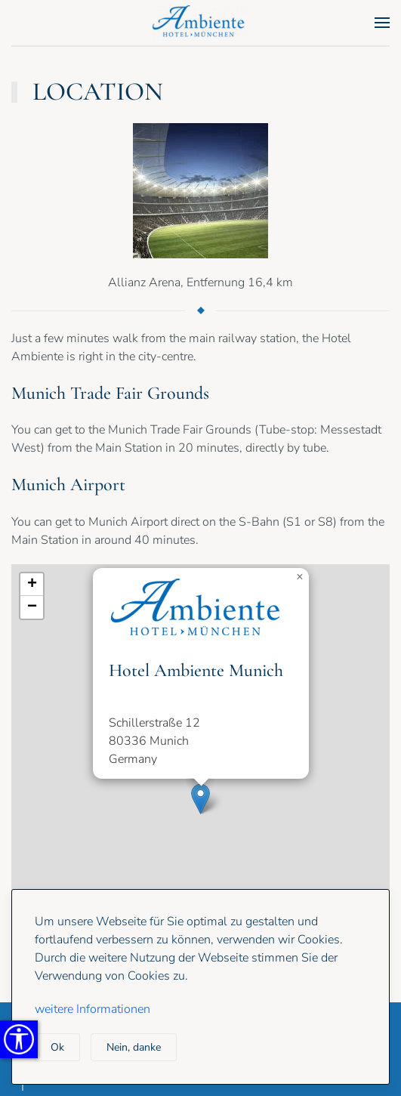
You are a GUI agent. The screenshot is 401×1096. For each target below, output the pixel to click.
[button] (382, 22)
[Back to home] (201, 22)
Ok (57, 1047)
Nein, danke (133, 1047)
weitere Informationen (92, 1009)
